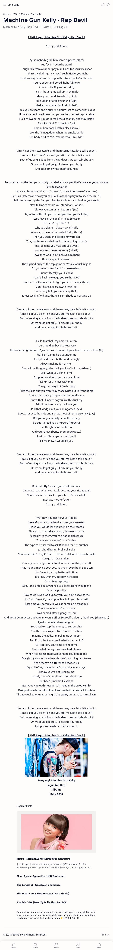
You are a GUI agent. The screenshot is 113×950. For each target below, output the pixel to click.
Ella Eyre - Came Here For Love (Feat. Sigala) (43, 893)
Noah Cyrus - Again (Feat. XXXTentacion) (41, 876)
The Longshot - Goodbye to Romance (39, 884)
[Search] (108, 4)
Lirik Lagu (13, 4)
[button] (102, 4)
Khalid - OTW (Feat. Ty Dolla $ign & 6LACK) (42, 902)
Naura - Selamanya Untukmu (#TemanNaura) (44, 858)
